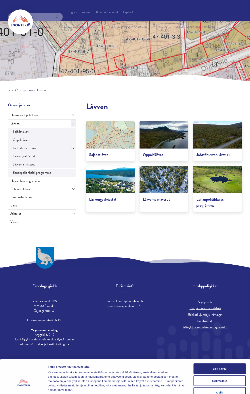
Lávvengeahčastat (24, 156)
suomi (178, 8)
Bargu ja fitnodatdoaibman (128, 22)
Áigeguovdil (205, 301)
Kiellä (219, 370)
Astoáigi (161, 22)
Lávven (15, 123)
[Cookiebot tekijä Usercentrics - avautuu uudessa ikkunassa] (24, 387)
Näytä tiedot (195, 386)
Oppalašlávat (21, 139)
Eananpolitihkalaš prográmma (32, 172)
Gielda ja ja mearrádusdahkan (80, 22)
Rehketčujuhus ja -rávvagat (205, 314)
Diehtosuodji (205, 320)
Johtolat (15, 213)
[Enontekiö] (20, 21)
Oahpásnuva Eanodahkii (205, 308)
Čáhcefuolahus (20, 188)
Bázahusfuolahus (21, 197)
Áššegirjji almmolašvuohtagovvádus (205, 327)
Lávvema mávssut (24, 164)
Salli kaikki (220, 346)
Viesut (14, 221)
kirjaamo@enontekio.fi (42, 320)
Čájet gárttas (42, 310)
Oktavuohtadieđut (49, 8)
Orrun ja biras (40, 22)
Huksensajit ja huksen (24, 115)
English (165, 8)
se (9, 89)
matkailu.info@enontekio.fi (125, 300)
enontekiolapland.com (122, 305)
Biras (13, 205)
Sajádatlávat (20, 131)
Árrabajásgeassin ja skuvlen (195, 22)
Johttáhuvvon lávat (25, 147)
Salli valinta (219, 358)
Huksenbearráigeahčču (25, 180)
